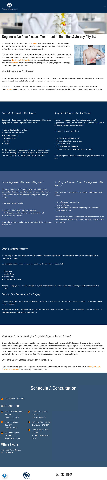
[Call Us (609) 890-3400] (13, 398)
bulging (9, 89)
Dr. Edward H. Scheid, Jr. (21, 60)
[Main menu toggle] (104, 6)
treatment (14, 63)
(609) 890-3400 (94, 367)
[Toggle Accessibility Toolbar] (4, 475)
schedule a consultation (12, 369)
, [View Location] (11, 425)
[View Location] (3, 411)
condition (34, 44)
